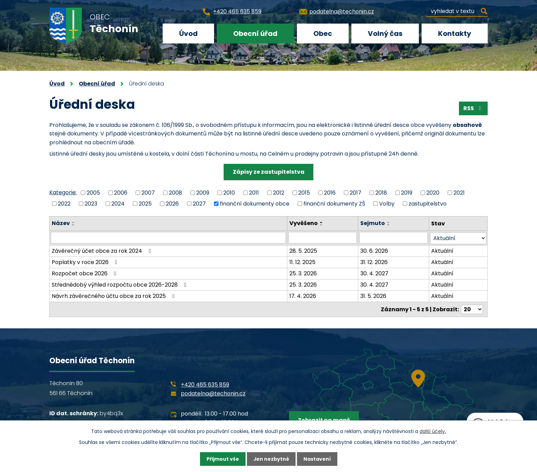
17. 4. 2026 (302, 296)
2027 (199, 204)
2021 (459, 192)
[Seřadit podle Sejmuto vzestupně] (388, 222)
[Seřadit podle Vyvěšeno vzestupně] (321, 222)
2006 (120, 192)
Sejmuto (372, 223)
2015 (304, 192)
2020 (432, 192)
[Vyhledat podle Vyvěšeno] (322, 238)
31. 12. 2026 (374, 262)
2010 (229, 192)
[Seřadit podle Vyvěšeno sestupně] (321, 225)
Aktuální (442, 250)
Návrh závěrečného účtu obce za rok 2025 (114, 296)
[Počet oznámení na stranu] (472, 309)
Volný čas (385, 33)
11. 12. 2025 (302, 262)
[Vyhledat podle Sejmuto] (393, 238)
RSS (473, 108)
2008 (175, 192)
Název (61, 223)
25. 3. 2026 (303, 273)
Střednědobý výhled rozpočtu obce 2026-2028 (120, 284)
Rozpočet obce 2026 (85, 273)
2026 (172, 204)
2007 (148, 192)
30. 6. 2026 (374, 250)
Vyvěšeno (303, 223)
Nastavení (317, 459)
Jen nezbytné (271, 459)
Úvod (188, 33)
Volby (387, 204)
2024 (118, 204)
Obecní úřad (255, 33)
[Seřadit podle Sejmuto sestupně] (388, 225)
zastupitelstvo (428, 204)
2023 (91, 204)
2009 (202, 192)
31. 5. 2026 (373, 296)
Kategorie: (63, 192)
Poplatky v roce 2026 (86, 262)
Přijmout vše (222, 459)
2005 (93, 192)
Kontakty (454, 33)
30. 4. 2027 (374, 273)
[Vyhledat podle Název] (168, 238)
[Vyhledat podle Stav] (458, 238)
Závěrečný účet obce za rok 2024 (102, 250)
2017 (355, 192)
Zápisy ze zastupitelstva (268, 172)
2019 (406, 192)
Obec (322, 33)
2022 (64, 204)
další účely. (433, 431)
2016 (330, 192)
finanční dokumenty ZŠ (334, 204)
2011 (254, 192)
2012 (278, 192)
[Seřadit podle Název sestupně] (73, 225)
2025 (145, 204)
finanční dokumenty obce (254, 204)
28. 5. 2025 (303, 250)
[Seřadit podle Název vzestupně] (73, 222)
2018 (381, 192)
